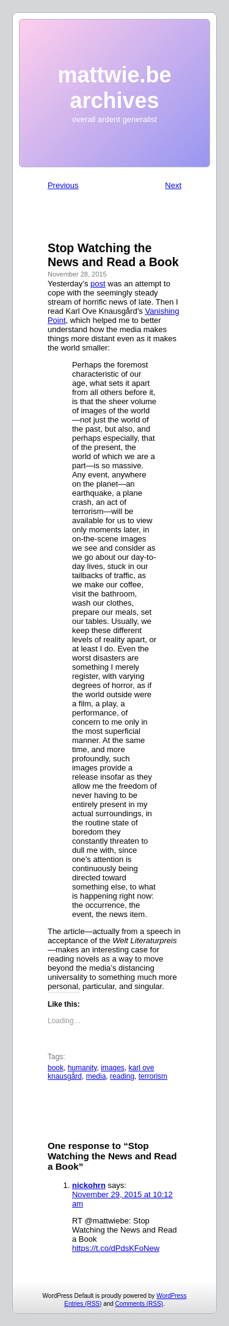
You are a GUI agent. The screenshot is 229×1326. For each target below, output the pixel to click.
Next (173, 185)
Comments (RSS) (139, 1303)
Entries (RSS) (82, 1303)
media (96, 1076)
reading (122, 1076)
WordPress (171, 1295)
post (98, 283)
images (113, 1067)
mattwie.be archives (114, 87)
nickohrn (89, 1185)
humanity (82, 1067)
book (56, 1067)
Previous (63, 185)
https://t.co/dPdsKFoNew (115, 1248)
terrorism (153, 1076)
